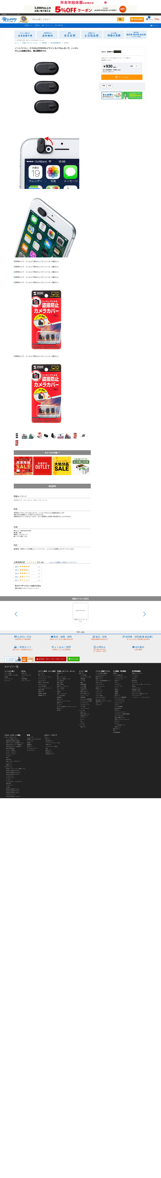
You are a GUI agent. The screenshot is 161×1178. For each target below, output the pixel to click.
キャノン (82, 1099)
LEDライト (30, 1126)
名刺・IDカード (84, 1071)
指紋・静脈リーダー (120, 1097)
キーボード (117, 1064)
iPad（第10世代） (10, 1128)
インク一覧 (82, 1090)
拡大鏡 (58, 1090)
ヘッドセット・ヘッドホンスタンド (141, 1077)
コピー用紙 (83, 1055)
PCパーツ (117, 1101)
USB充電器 (24, 1058)
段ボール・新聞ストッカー (64, 1058)
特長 (103, 86)
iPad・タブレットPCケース (13, 1141)
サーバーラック (42, 1058)
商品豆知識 (73, 1039)
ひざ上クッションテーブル (64, 1080)
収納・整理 (41, 1069)
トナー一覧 (82, 1104)
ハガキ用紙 (83, 1066)
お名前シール (83, 1069)
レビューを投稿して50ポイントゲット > (63, 942)
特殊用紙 (82, 1077)
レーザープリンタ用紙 (86, 1080)
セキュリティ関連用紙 (86, 1079)
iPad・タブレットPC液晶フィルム (15, 1122)
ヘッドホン (135, 1056)
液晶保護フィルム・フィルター (104, 1080)
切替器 (116, 1069)
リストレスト (99, 1071)
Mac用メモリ (49, 1131)
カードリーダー (119, 1066)
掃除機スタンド (42, 1075)
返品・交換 (100, 1017)
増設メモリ (48, 1130)
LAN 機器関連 (116, 1112)
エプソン (82, 1097)
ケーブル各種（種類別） (102, 1053)
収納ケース (9, 1144)
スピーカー (135, 1062)
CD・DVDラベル (84, 1073)
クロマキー (98, 1084)
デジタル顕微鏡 (119, 1086)
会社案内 (138, 1028)
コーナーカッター (85, 1088)
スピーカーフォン (136, 1067)
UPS (114, 1110)
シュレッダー (30, 1117)
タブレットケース (25, 1060)
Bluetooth (134, 1060)
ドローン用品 (99, 1075)
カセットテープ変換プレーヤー (140, 1073)
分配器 (116, 1071)
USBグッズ (117, 1106)
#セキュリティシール (40, 880)
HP (81, 1101)
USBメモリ (24, 1053)
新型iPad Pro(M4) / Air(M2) (13, 1120)
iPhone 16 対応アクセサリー (13, 1176)
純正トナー (83, 1106)
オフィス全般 (8, 1053)
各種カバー (98, 1067)
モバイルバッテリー (101, 1079)
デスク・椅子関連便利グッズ (103, 1060)
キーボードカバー (100, 1066)
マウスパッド (99, 1069)
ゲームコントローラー (120, 1091)
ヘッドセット (135, 1055)
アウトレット (47, 25)
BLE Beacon (118, 1088)
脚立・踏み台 (60, 1064)
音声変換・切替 (136, 1069)
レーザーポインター (26, 1055)
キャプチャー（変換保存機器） (123, 1093)
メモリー (46, 1117)
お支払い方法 (23, 1017)
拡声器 (133, 1066)
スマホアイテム (8, 1146)
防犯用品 (59, 1077)
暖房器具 (29, 1124)
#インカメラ (28, 880)
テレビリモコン (31, 1130)
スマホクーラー (10, 1157)
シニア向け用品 (61, 1075)
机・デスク (41, 1053)
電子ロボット (116, 1108)
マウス (23, 1056)
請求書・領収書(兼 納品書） (138, 1017)
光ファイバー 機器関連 (120, 1077)
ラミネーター (30, 1120)
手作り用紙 (83, 1067)
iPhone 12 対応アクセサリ (13, 1170)
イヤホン (134, 1058)
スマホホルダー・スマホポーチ (14, 1161)
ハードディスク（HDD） (52, 1126)
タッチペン (9, 1135)
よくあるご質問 (61, 1028)
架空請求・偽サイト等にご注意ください (51, 1039)
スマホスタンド (10, 1155)
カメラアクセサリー (101, 1077)
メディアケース (100, 1064)
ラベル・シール (84, 1075)
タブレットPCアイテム (10, 1117)
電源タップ (60, 1053)
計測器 (28, 1122)
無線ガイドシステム (137, 1053)
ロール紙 (82, 1086)
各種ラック (41, 1071)
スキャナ (117, 1084)
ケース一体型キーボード (12, 1118)
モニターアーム (42, 1064)
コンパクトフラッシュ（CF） (53, 1122)
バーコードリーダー (120, 1080)
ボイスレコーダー (136, 1071)
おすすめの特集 (51, 832)
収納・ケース (99, 1058)
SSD (47, 1128)
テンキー (117, 1103)
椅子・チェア (41, 1055)
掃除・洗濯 (60, 1062)
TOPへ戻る (80, 1012)
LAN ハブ (117, 1075)
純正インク (83, 1091)
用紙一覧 (81, 1053)
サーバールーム (8, 1058)
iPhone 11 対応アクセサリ (13, 1168)
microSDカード (49, 1120)
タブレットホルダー (11, 1131)
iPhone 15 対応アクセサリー (13, 1152)
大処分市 (59, 25)
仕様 (109, 86)
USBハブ (117, 1060)
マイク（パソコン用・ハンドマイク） (141, 1064)
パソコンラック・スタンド (45, 1056)
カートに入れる (122, 77)
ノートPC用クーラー (120, 1104)
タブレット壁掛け (10, 1130)
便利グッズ (60, 1082)
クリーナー (9, 1143)
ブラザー (82, 1103)
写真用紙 (82, 1058)
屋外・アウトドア (61, 1056)
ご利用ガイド (28, 25)
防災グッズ (60, 1079)
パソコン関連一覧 (117, 1055)
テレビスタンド (42, 1060)
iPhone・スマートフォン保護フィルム (16, 1148)
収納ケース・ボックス (62, 1066)
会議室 (6, 1056)
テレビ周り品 (60, 1060)
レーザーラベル (84, 1082)
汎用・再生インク (85, 1093)
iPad (7, 1137)
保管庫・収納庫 (42, 1073)
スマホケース (9, 1165)
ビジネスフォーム (85, 1084)
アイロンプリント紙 (85, 1056)
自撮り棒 (8, 1163)
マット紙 (82, 1060)
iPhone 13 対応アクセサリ (13, 1172)
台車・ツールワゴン (62, 1073)
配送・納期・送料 (61, 1017)
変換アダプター (100, 1056)
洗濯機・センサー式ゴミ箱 (34, 1118)
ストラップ (98, 1073)
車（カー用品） (61, 1067)
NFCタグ (117, 1090)
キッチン (59, 1084)
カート (152, 18)
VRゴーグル (99, 1062)
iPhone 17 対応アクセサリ (13, 1150)
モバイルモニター (119, 1095)
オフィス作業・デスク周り (11, 1055)
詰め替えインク (84, 1095)
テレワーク (7, 1060)
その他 (8, 1167)
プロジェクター (119, 1082)
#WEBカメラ (18, 880)
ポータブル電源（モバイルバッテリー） (67, 1086)
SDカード (48, 1118)
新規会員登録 (137, 19)
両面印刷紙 (83, 1064)
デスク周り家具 (42, 1066)
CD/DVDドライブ (50, 1133)
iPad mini (8, 1139)
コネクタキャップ (10, 1174)
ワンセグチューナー (32, 1128)
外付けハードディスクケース (122, 1099)
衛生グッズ (60, 1088)
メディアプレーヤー (137, 1075)
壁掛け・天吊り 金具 (43, 1062)
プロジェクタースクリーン (45, 1067)
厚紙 (81, 1062)
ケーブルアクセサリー (101, 1055)
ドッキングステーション (121, 1056)
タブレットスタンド (11, 1133)
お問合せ (37, 25)
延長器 (116, 1073)
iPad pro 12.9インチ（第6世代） (14, 1124)
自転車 (58, 1071)
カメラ (116, 1067)
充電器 (114, 1053)
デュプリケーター (119, 1058)
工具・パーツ (60, 1069)
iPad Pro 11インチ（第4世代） (14, 1126)
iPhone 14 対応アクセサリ (13, 1154)
